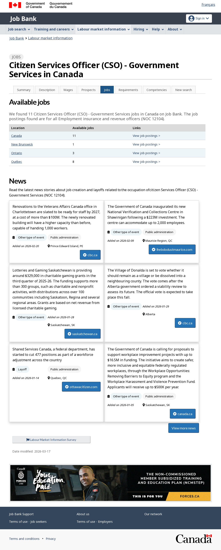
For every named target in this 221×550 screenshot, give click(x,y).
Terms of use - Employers (95, 522)
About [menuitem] (175, 29)
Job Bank (23, 18)
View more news (184, 428)
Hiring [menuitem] (141, 29)
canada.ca (182, 414)
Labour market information (50, 38)
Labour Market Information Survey (51, 439)
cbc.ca (90, 255)
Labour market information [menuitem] (103, 29)
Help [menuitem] (158, 29)
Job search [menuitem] (19, 29)
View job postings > (146, 136)
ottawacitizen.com (81, 387)
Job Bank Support (21, 514)
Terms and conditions (24, 539)
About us (83, 514)
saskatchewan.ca (82, 334)
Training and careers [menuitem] (54, 29)
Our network (153, 514)
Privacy (51, 539)
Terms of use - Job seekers (28, 522)
